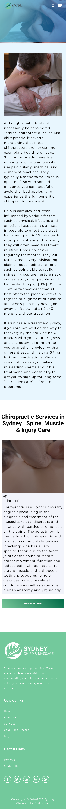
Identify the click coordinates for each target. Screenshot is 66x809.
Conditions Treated (16, 729)
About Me (10, 717)
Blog (7, 736)
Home (8, 710)
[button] (60, 5)
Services (10, 723)
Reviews (9, 759)
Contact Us (11, 766)
